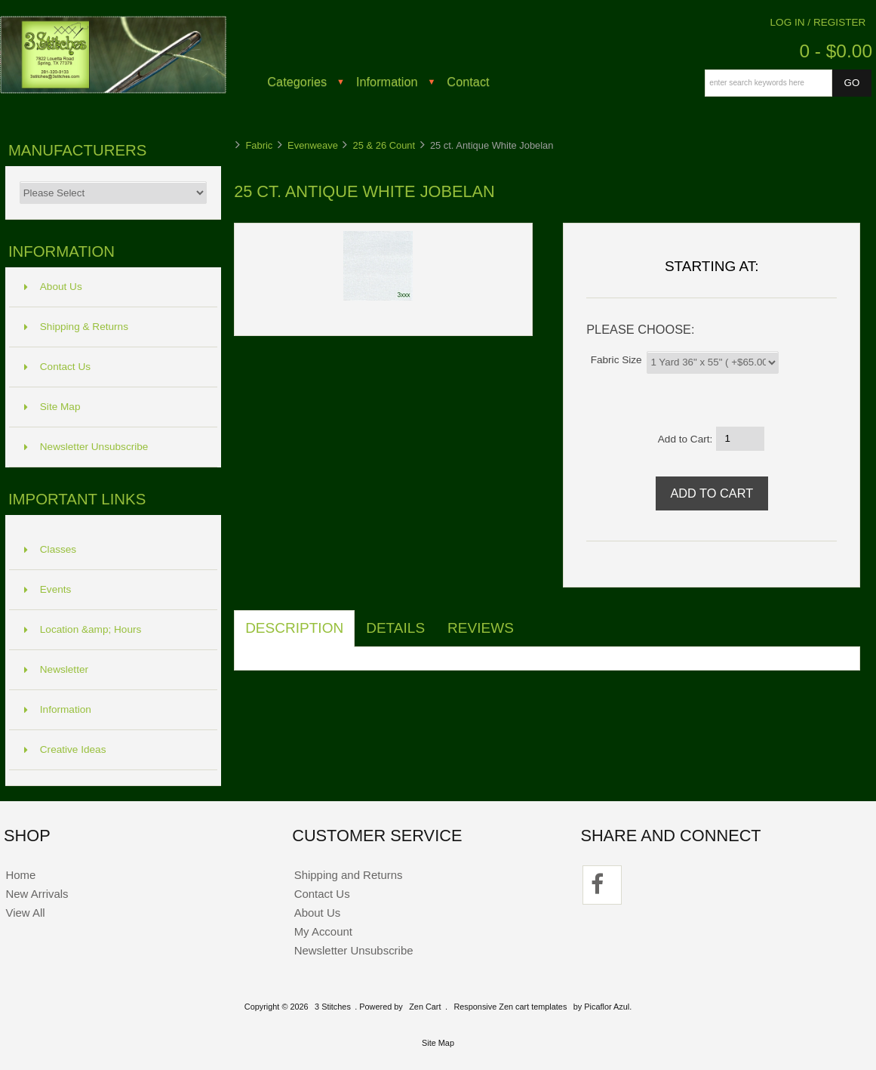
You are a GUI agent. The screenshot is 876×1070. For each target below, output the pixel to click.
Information (387, 81)
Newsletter (56, 669)
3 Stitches (333, 1006)
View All (25, 912)
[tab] (536, 620)
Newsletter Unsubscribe (86, 446)
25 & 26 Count (384, 145)
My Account (323, 931)
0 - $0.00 (835, 51)
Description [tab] (294, 628)
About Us (53, 286)
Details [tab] (395, 628)
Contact (468, 81)
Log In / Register (818, 22)
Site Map (52, 406)
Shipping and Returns (348, 874)
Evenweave (312, 145)
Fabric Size (616, 359)
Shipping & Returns (76, 326)
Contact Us (57, 366)
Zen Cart (425, 1006)
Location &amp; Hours (83, 629)
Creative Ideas (65, 749)
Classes (50, 549)
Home (20, 874)
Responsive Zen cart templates (510, 1006)
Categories (297, 81)
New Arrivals (36, 893)
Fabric (258, 145)
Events (48, 589)
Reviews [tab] (480, 628)
